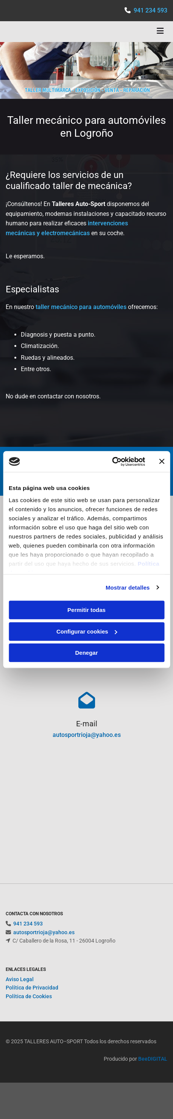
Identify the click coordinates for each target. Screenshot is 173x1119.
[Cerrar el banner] (161, 461)
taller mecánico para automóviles (81, 307)
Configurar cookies (86, 631)
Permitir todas (86, 610)
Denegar (86, 652)
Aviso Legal (20, 988)
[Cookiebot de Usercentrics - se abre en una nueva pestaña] (112, 462)
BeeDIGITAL (152, 1068)
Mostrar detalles (128, 587)
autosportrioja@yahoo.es (87, 734)
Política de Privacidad (32, 997)
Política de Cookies (29, 1005)
